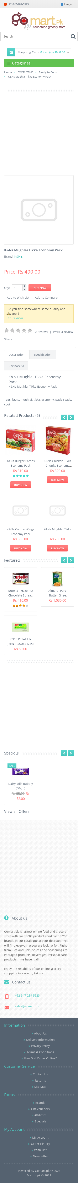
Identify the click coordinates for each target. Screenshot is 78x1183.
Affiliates (40, 1115)
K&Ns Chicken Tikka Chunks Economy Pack (57, 465)
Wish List (40, 1150)
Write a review (63, 332)
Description (17, 355)
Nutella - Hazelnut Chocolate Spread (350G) (20, 595)
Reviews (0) (16, 366)
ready (67, 400)
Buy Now (20, 485)
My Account (40, 1137)
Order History (40, 1144)
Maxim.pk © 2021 (39, 1175)
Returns (40, 1080)
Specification (43, 355)
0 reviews (41, 332)
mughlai (26, 400)
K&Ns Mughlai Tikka (57, 529)
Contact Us (40, 1074)
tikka (36, 400)
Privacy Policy (40, 1046)
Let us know (14, 318)
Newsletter (40, 1156)
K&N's (18, 256)
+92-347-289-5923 (18, 4)
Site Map (40, 1087)
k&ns (15, 400)
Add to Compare (46, 297)
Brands (40, 1103)
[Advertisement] (39, 136)
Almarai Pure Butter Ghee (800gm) (57, 595)
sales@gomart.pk (27, 1006)
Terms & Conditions (40, 1052)
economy (47, 400)
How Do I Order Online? (40, 1058)
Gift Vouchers (40, 1109)
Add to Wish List (18, 297)
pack (58, 400)
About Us (40, 1033)
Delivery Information (40, 1040)
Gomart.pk (42, 1171)
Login (66, 4)
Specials (40, 1121)
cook (7, 404)
